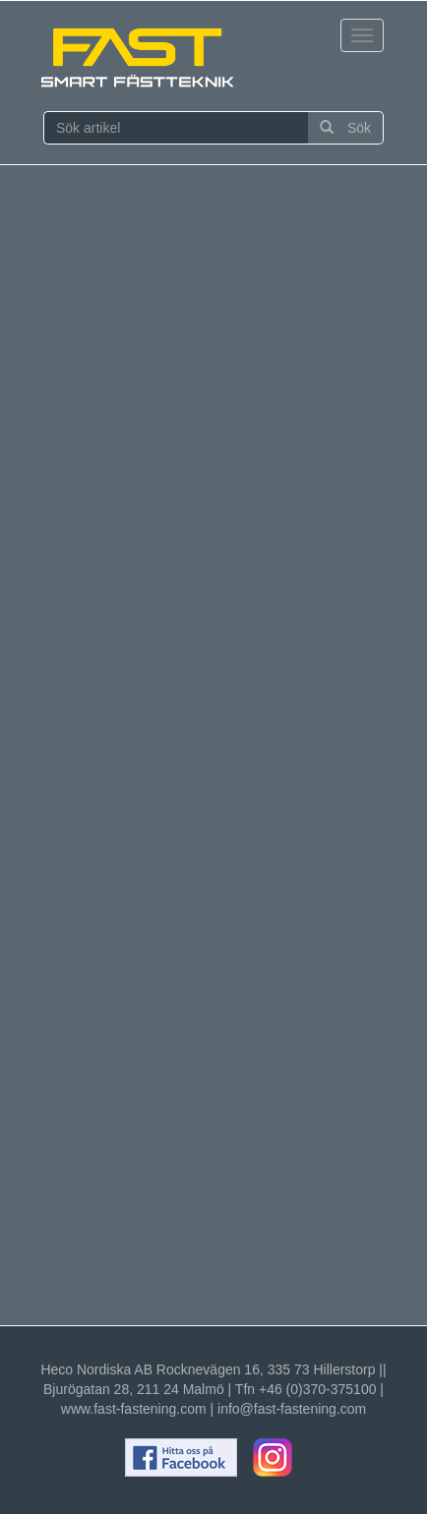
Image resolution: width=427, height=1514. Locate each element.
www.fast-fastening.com (134, 1409)
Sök (345, 128)
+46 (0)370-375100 (318, 1389)
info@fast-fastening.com (291, 1409)
